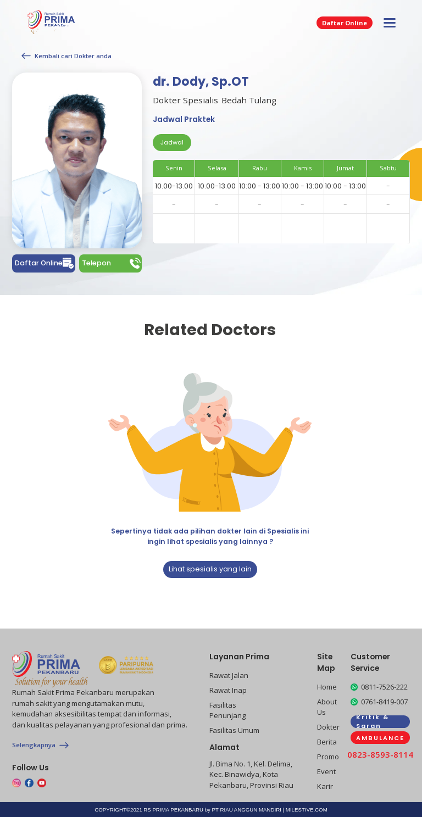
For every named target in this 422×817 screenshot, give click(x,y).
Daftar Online (344, 23)
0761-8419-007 (384, 702)
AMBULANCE (380, 737)
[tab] (172, 142)
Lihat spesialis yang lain (210, 569)
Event (326, 771)
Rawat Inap (228, 690)
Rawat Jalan (228, 675)
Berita (327, 742)
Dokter (328, 727)
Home (327, 687)
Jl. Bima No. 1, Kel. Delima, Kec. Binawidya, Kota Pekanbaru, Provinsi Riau (251, 774)
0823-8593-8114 (380, 754)
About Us (327, 707)
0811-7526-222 (384, 687)
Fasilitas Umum (234, 730)
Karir (325, 786)
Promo (328, 757)
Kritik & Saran (372, 721)
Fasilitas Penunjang (227, 710)
